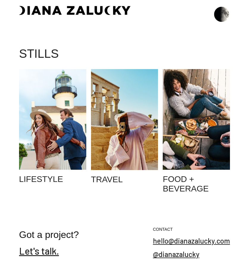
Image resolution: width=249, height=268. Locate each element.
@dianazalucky (176, 254)
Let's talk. (39, 250)
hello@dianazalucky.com (191, 240)
